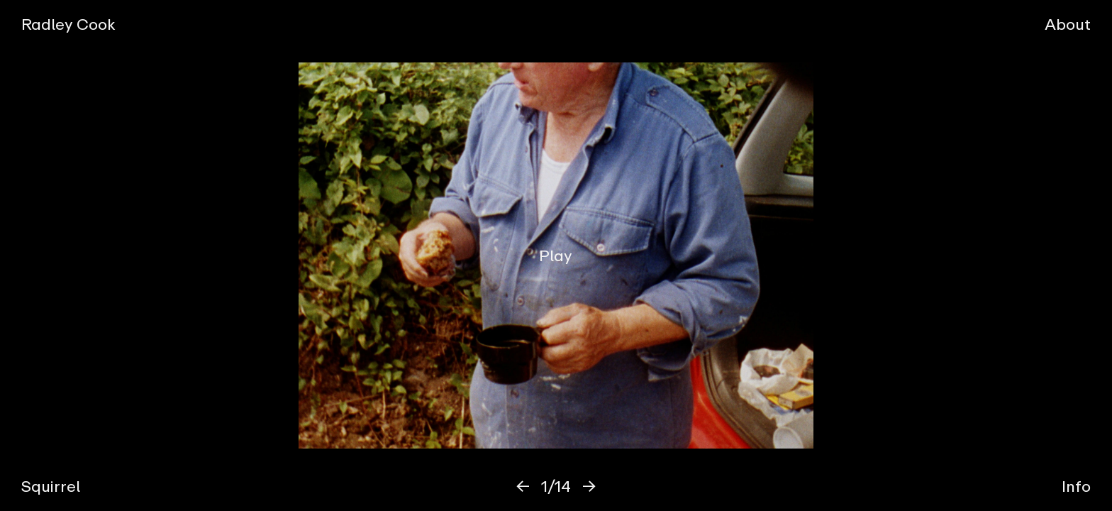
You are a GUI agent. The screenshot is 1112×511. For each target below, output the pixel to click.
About (1068, 23)
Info (1076, 485)
